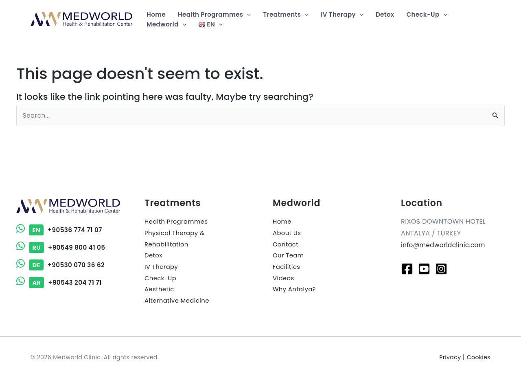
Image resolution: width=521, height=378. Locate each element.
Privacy (450, 357)
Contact (286, 245)
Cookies (478, 357)
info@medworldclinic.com (445, 245)
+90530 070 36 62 (62, 265)
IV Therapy (162, 268)
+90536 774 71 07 (60, 230)
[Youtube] (424, 269)
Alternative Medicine (179, 303)
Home (283, 221)
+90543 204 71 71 (60, 282)
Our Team (289, 257)
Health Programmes (178, 221)
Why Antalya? (296, 292)
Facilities (287, 268)
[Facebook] (407, 269)
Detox (154, 257)
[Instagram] (441, 269)
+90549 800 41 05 (62, 247)
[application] (247, 15)
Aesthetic (160, 292)
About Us (288, 233)
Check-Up (161, 280)
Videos (284, 280)
